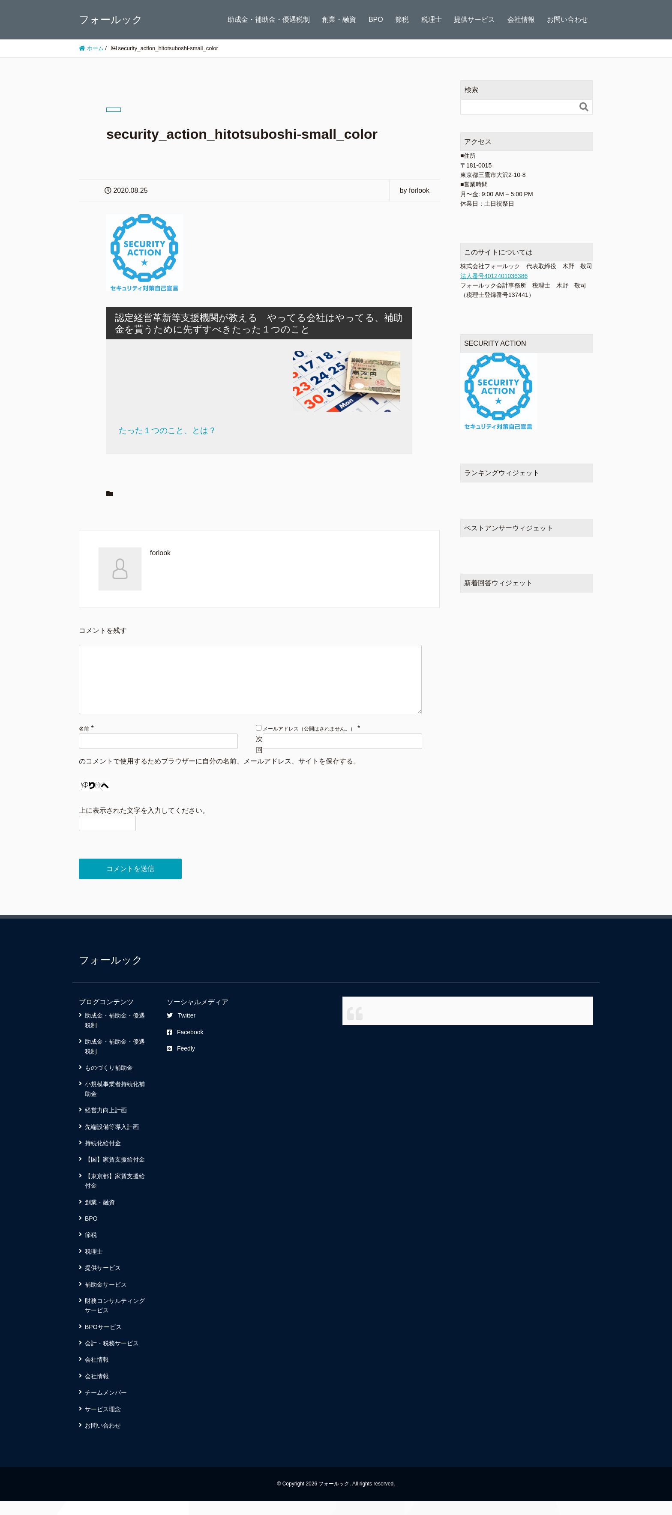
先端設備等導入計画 (112, 1140)
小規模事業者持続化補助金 (115, 1102)
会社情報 (521, 19)
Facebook (185, 1045)
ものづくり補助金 (109, 1081)
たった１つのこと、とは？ (167, 430)
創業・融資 (339, 19)
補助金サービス (106, 1298)
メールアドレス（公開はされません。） (309, 743)
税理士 (431, 19)
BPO (376, 19)
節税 (402, 19)
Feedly (181, 1062)
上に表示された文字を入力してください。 (144, 824)
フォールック (111, 19)
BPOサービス (103, 1340)
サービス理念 (103, 1422)
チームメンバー (106, 1406)
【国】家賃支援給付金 (115, 1173)
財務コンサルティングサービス (115, 1319)
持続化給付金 (103, 1156)
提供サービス (474, 19)
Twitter (181, 1029)
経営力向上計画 (106, 1123)
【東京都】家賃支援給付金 (115, 1194)
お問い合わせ (567, 19)
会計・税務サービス (112, 1356)
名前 (84, 743)
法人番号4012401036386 (494, 275)
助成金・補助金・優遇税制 (269, 19)
